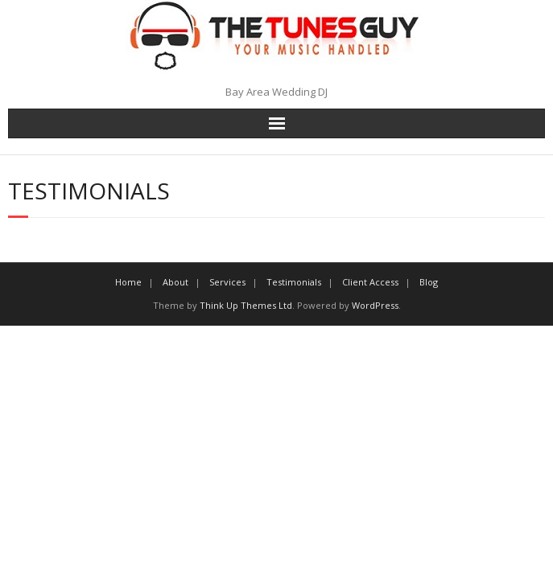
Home (128, 282)
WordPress (375, 305)
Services (227, 282)
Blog (428, 282)
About (175, 282)
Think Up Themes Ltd (246, 305)
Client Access (370, 282)
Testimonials (293, 282)
